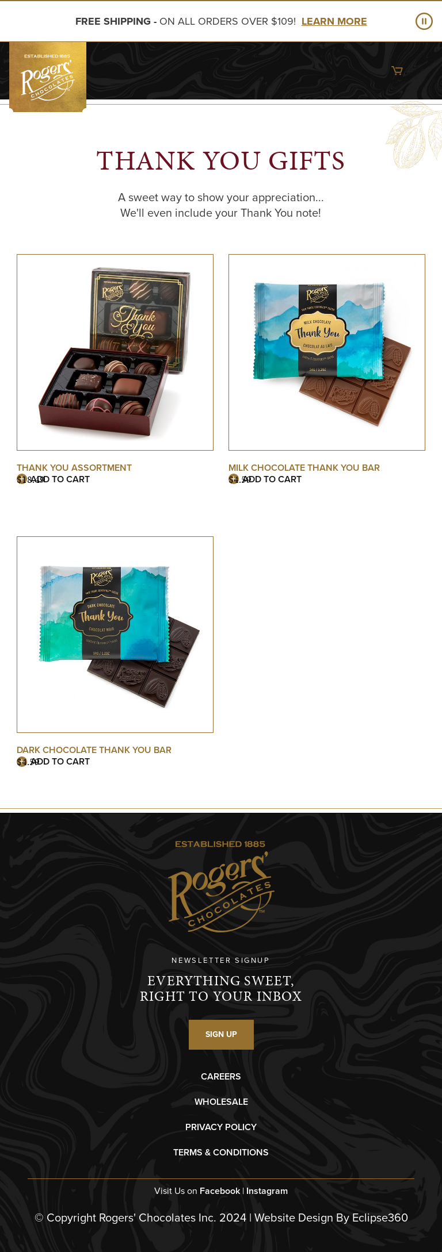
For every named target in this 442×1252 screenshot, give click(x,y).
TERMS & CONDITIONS (221, 1152)
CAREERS (221, 1076)
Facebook (220, 1190)
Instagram (267, 1190)
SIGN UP (221, 1034)
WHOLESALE (221, 1101)
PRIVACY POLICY (221, 1127)
